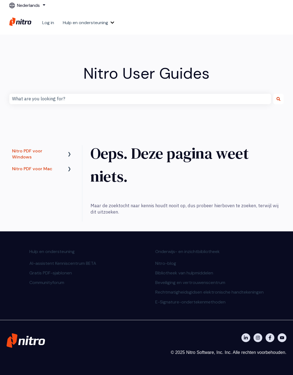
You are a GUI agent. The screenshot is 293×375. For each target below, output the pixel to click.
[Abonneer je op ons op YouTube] (282, 337)
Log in (48, 22)
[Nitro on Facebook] (270, 337)
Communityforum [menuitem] (46, 282)
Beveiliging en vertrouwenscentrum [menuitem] (190, 282)
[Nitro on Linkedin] (245, 337)
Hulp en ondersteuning (85, 22)
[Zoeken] (278, 99)
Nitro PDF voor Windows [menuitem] (27, 154)
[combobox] (140, 99)
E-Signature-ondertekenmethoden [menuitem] (190, 302)
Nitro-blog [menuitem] (165, 263)
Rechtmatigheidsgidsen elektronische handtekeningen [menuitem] (209, 292)
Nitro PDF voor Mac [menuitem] (32, 169)
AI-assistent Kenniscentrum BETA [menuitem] (62, 263)
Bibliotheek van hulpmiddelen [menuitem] (184, 273)
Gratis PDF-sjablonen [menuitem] (50, 273)
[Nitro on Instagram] (257, 337)
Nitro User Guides (146, 73)
